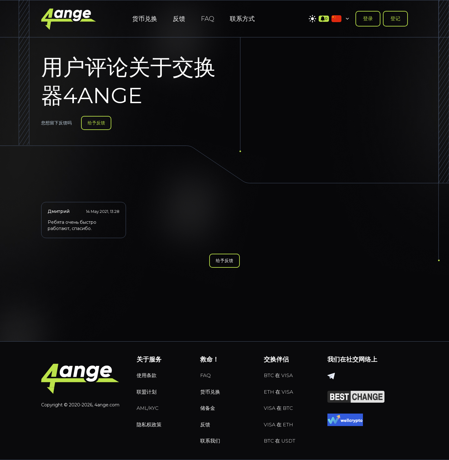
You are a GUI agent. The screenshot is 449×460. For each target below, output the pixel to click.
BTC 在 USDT (283, 440)
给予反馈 (99, 123)
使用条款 (149, 368)
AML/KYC (151, 404)
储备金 (209, 404)
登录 (368, 19)
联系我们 (212, 440)
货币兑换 (144, 18)
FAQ (207, 18)
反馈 (179, 18)
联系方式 (242, 18)
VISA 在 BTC (282, 404)
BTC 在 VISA (282, 368)
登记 (395, 19)
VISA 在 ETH (282, 422)
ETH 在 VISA (282, 386)
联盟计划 (149, 386)
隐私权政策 (152, 422)
